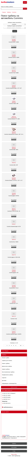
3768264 (14, 270)
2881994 (14, 271)
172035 (13, 301)
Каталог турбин (5, 357)
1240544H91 (14, 117)
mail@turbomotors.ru (8, 407)
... (18, 345)
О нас (14, 451)
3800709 (14, 133)
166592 (13, 101)
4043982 (14, 39)
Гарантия (4, 377)
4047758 (14, 71)
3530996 (14, 193)
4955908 (14, 40)
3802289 (14, 102)
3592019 (14, 162)
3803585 (14, 302)
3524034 (14, 178)
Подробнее (14, 47)
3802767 (14, 332)
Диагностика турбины (7, 366)
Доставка (4, 380)
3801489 (14, 286)
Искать (25, 8)
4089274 (14, 209)
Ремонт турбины (6, 363)
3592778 (14, 254)
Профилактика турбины (7, 374)
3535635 (14, 85)
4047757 (14, 70)
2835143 (14, 239)
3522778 (14, 116)
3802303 (14, 179)
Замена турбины (6, 369)
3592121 (14, 147)
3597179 (14, 316)
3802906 (14, 148)
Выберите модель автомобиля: (15, 25)
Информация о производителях (9, 383)
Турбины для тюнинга (7, 360)
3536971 (14, 331)
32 (20, 345)
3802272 (14, 194)
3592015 (14, 131)
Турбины (9, 12)
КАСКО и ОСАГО (14, 387)
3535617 (14, 224)
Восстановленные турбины (8, 372)
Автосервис (14, 447)
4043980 (14, 55)
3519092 (14, 285)
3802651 (14, 86)
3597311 (14, 208)
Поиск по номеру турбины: (7, 6)
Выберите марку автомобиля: (14, 22)
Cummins (14, 12)
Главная (4, 12)
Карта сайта (14, 454)
